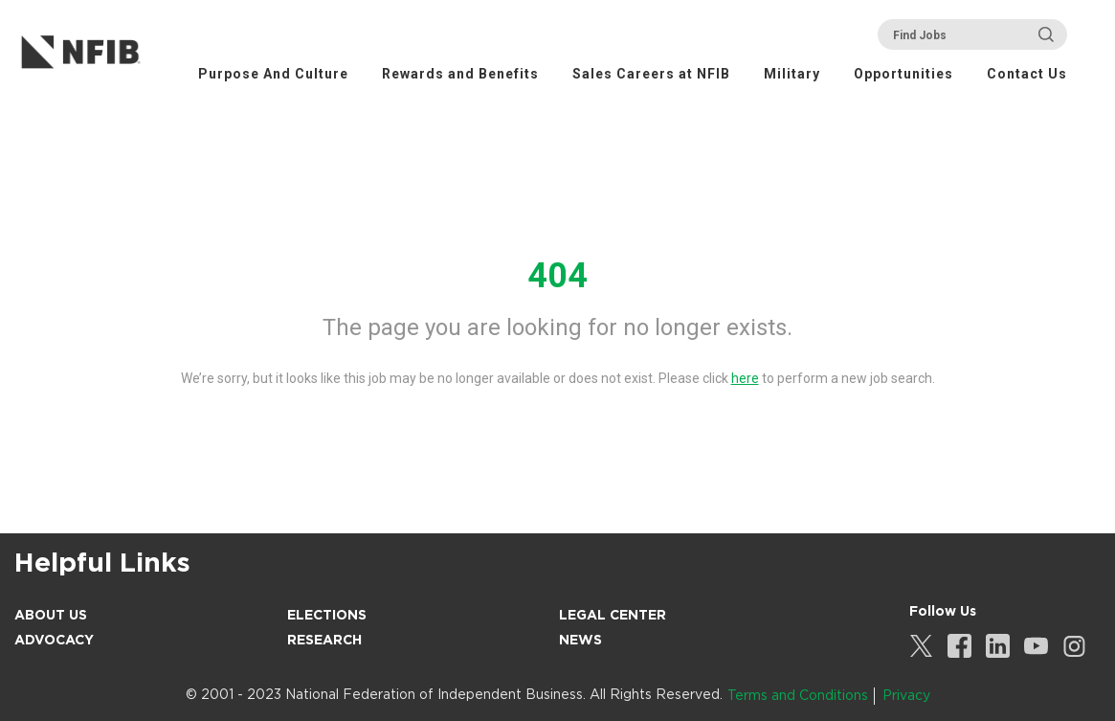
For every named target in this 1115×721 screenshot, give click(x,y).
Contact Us (1027, 73)
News (580, 639)
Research (324, 639)
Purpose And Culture (273, 73)
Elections (327, 614)
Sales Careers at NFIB (651, 73)
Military (792, 73)
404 (557, 276)
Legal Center (612, 614)
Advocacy (54, 639)
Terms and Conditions (797, 695)
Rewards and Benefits (460, 73)
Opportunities (903, 73)
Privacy (906, 695)
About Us (50, 614)
